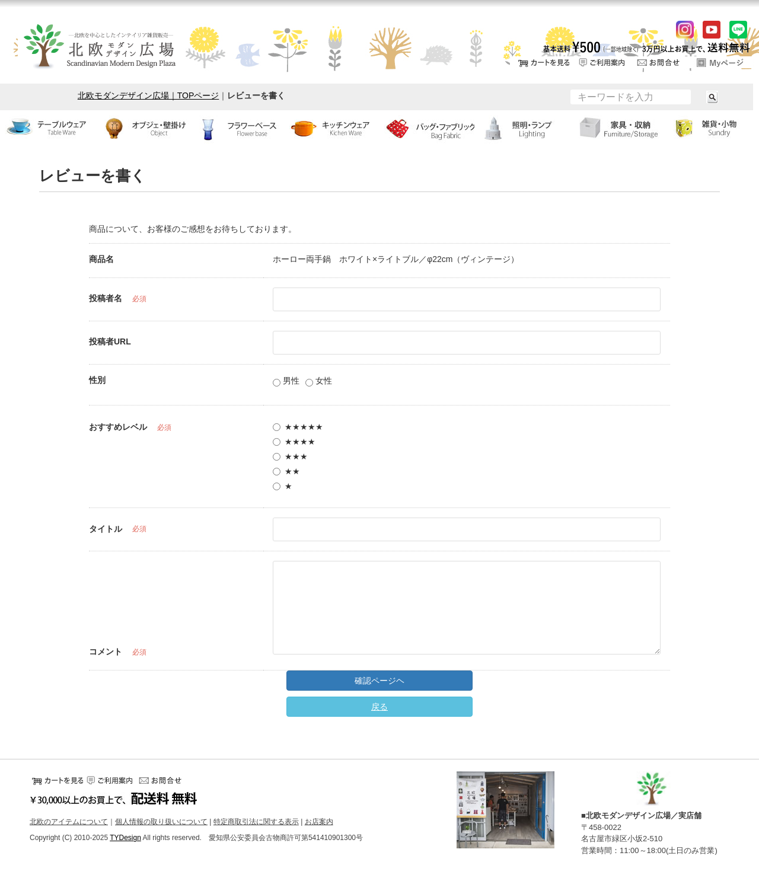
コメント (105, 651)
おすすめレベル (118, 427)
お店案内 (319, 822)
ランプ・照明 (521, 128)
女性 (318, 381)
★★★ (290, 456)
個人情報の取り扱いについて (161, 822)
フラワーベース (237, 128)
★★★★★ (298, 427)
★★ (286, 471)
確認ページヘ (379, 680)
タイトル (105, 529)
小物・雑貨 (711, 128)
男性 (286, 381)
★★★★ (294, 441)
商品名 (101, 259)
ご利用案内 (602, 62)
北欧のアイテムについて (69, 822)
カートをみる (542, 62)
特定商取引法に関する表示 (256, 822)
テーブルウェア (47, 128)
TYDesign (125, 838)
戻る (379, 706)
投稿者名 (105, 298)
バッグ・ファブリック (427, 128)
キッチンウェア (332, 128)
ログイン (720, 62)
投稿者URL (110, 341)
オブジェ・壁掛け (142, 128)
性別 (97, 380)
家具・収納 (616, 128)
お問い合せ (661, 62)
